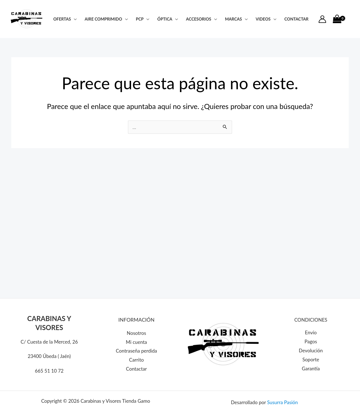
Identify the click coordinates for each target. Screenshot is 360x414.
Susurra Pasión (282, 402)
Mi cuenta (136, 342)
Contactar (136, 369)
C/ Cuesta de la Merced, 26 (49, 342)
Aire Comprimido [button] (103, 19)
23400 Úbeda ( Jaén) (49, 356)
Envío (310, 333)
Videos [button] (263, 19)
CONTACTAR (296, 19)
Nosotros (136, 333)
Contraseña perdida (136, 351)
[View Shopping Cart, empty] (337, 19)
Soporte (310, 359)
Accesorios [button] (198, 19)
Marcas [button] (233, 19)
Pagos (311, 342)
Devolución (311, 350)
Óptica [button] (164, 19)
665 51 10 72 (49, 371)
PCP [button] (139, 19)
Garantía (311, 368)
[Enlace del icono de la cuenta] (322, 19)
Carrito (136, 360)
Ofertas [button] (62, 19)
